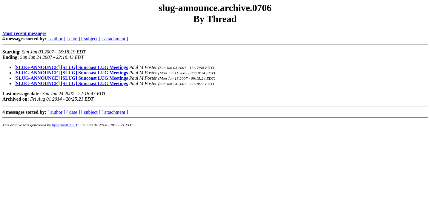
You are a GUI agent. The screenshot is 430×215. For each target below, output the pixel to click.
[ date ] (73, 38)
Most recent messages (24, 33)
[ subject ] (90, 38)
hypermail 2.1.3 (64, 125)
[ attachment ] (115, 38)
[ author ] (56, 38)
